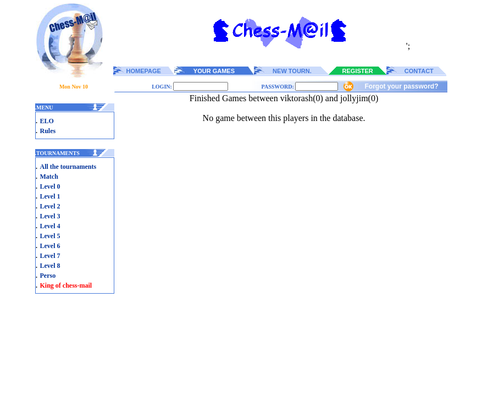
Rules (48, 131)
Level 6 (50, 246)
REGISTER (357, 71)
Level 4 (50, 226)
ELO (47, 121)
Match (49, 176)
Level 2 (50, 206)
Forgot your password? (401, 86)
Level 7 (50, 256)
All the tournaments (68, 166)
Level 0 (50, 186)
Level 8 (50, 266)
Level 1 (50, 196)
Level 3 (50, 216)
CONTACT (419, 71)
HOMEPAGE (143, 71)
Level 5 (50, 236)
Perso (48, 275)
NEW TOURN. (292, 71)
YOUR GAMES (214, 71)
